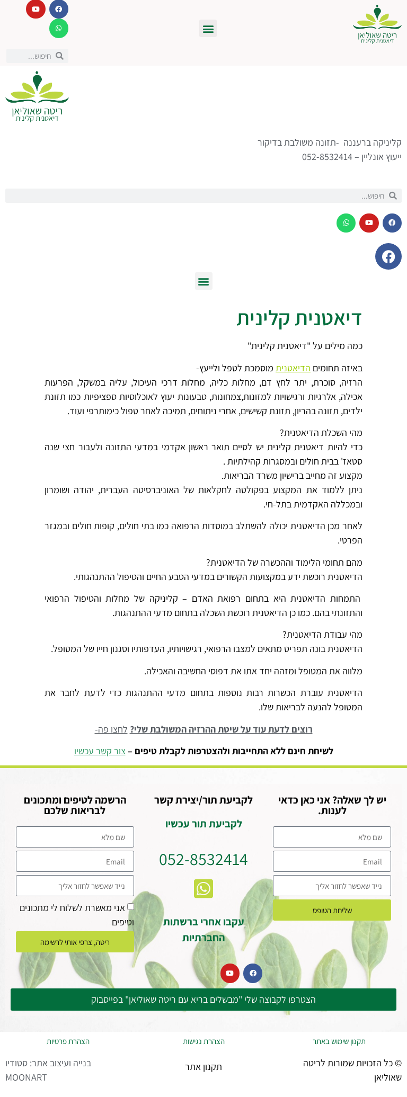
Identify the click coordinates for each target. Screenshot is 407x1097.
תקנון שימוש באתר (339, 1041)
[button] (208, 28)
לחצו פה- (111, 729)
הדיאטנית (293, 368)
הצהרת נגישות (204, 1041)
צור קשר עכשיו (100, 751)
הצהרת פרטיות (68, 1041)
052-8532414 (203, 859)
